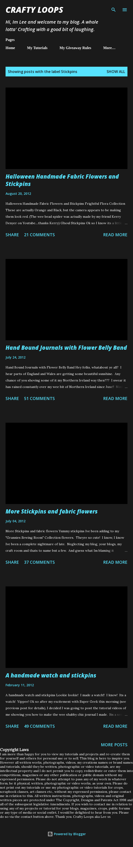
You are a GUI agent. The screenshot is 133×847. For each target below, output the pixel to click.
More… (109, 48)
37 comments (39, 562)
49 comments (39, 726)
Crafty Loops (34, 9)
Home (10, 48)
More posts (114, 744)
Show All (116, 71)
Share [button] (12, 234)
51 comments (39, 398)
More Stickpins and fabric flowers (52, 511)
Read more (115, 234)
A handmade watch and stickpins (51, 675)
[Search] (113, 8)
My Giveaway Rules (75, 48)
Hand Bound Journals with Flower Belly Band (66, 347)
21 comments (39, 234)
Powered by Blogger (66, 834)
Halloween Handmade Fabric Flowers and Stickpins (62, 180)
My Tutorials (37, 48)
